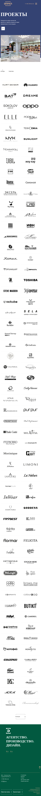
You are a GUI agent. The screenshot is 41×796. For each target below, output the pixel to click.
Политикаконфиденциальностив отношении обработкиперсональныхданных (34, 790)
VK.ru (7, 751)
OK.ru (11, 751)
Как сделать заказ (25, 779)
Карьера (23, 776)
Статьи (22, 778)
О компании (23, 775)
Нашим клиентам (24, 781)
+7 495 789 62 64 (29, 3)
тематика (11, 71)
